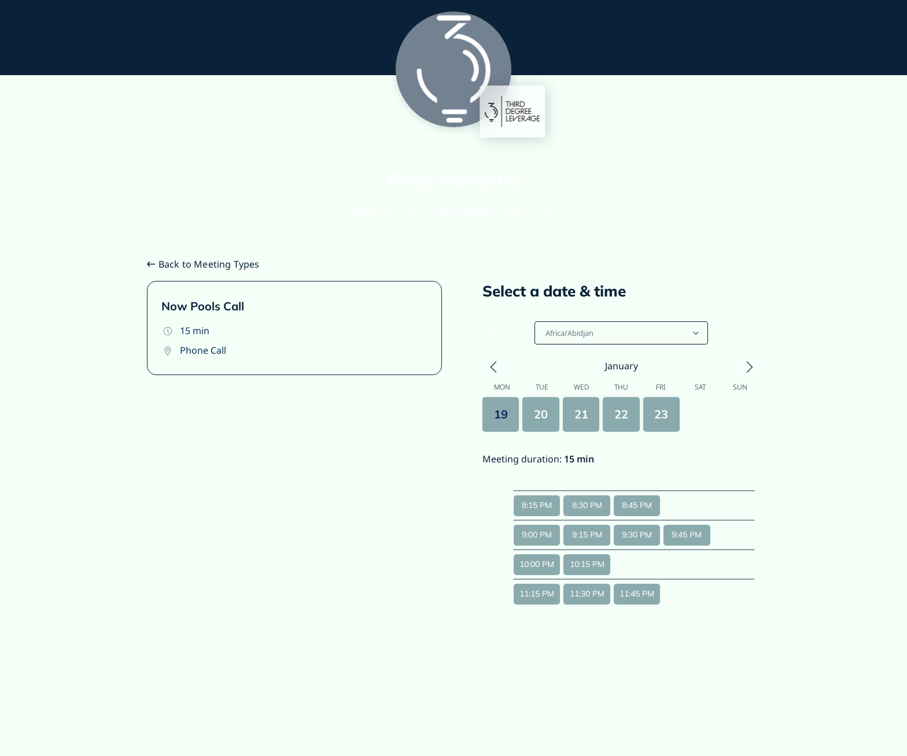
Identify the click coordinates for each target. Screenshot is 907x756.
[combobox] (546, 333)
